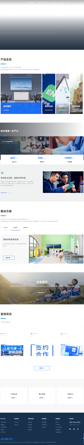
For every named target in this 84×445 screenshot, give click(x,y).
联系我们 (17, 439)
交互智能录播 (3, 427)
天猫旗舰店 (44, 422)
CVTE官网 (58, 424)
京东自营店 (44, 424)
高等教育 (25, 227)
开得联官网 (58, 429)
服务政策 (30, 424)
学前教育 (5, 227)
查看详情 (33, 108)
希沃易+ (57, 422)
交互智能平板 (3, 422)
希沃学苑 (16, 422)
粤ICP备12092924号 (29, 442)
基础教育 (15, 227)
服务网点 (30, 427)
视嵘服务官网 (58, 432)
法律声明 (23, 439)
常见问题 (30, 422)
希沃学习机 (3, 432)
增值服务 (30, 429)
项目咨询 (44, 427)
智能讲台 (2, 429)
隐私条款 (29, 439)
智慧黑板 (2, 424)
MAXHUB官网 (59, 427)
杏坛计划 (16, 424)
